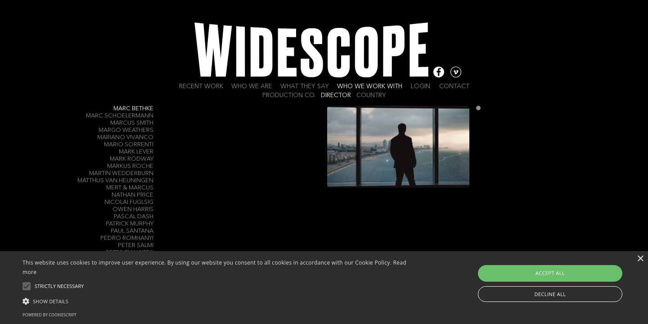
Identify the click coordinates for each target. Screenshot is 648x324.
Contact (454, 86)
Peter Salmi (135, 245)
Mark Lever (136, 152)
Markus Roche (130, 166)
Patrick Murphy (129, 224)
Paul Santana (132, 231)
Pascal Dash (133, 217)
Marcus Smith (131, 123)
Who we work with (369, 86)
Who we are (251, 86)
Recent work (201, 86)
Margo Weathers (126, 130)
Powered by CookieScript (49, 315)
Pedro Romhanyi (126, 238)
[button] (218, 301)
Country (371, 95)
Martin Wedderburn (121, 173)
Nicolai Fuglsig (128, 202)
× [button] (640, 259)
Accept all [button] (550, 273)
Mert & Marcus (129, 188)
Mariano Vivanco (125, 137)
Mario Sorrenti (128, 145)
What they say (304, 86)
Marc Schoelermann (119, 116)
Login (420, 86)
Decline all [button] (550, 294)
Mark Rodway (131, 159)
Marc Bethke (133, 109)
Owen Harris (132, 209)
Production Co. (288, 95)
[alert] (324, 287)
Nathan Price (132, 195)
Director (336, 95)
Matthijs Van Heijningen (115, 181)
